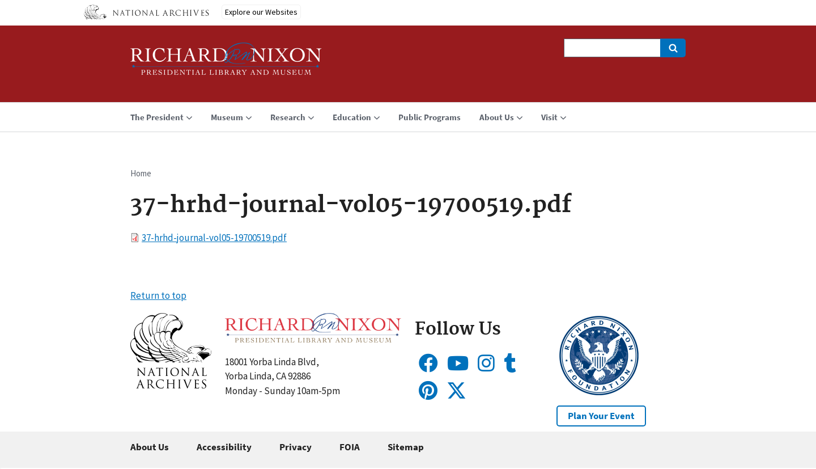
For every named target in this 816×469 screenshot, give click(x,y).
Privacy (295, 447)
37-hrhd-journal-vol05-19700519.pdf (214, 237)
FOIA (349, 447)
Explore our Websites (261, 12)
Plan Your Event (601, 415)
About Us (149, 447)
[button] (170, 385)
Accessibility (224, 447)
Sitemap (406, 447)
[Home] (226, 64)
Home (140, 173)
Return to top (158, 295)
